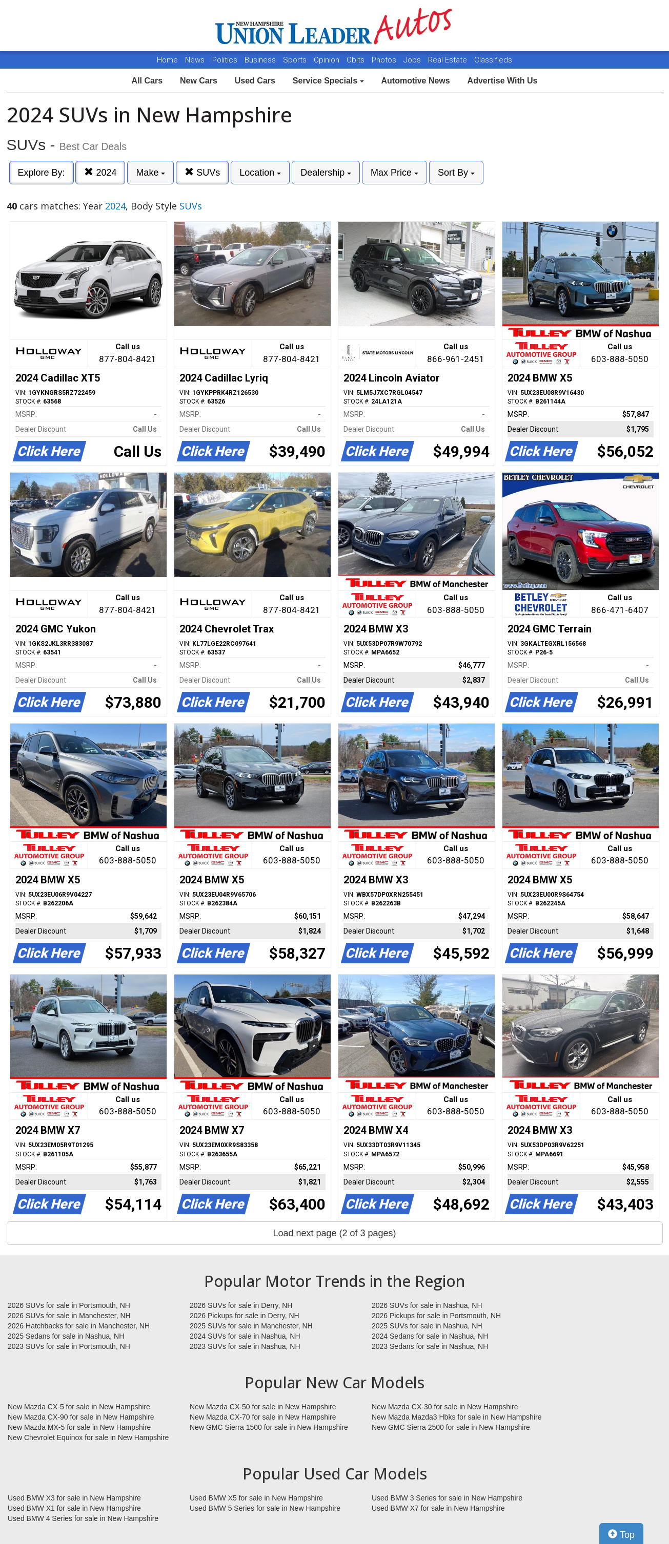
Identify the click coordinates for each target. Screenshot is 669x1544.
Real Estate (448, 60)
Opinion (327, 60)
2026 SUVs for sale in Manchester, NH (69, 1316)
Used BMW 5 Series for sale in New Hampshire (265, 1508)
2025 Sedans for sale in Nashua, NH (66, 1336)
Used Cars (255, 80)
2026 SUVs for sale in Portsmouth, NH (69, 1305)
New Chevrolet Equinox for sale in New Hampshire (88, 1437)
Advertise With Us (503, 80)
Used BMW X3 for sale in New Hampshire (74, 1498)
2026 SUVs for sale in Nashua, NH (427, 1305)
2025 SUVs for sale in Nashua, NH (427, 1326)
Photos (385, 60)
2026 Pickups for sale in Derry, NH (244, 1316)
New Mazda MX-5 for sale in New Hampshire (79, 1427)
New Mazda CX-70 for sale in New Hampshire (263, 1417)
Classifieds (493, 60)
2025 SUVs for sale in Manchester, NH (251, 1326)
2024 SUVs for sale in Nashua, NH (245, 1336)
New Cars (198, 80)
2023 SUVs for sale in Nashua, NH (245, 1346)
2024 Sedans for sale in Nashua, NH (430, 1336)
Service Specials (328, 80)
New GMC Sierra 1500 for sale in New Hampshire (269, 1427)
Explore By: (41, 172)
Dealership (325, 172)
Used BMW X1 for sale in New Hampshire (74, 1508)
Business (261, 60)
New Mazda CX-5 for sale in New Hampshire (79, 1407)
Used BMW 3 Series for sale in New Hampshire (447, 1498)
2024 (100, 172)
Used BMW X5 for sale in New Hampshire (256, 1498)
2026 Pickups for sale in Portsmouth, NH (436, 1316)
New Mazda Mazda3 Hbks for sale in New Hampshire (456, 1417)
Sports (296, 60)
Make (150, 172)
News (195, 60)
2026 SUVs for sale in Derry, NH (241, 1305)
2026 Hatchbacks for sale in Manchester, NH (79, 1326)
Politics (224, 60)
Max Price (394, 172)
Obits (357, 60)
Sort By (456, 172)
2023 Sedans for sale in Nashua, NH (430, 1346)
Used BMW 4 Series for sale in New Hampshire (83, 1518)
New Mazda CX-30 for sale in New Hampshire (445, 1407)
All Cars (147, 80)
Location (260, 172)
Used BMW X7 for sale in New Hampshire (438, 1508)
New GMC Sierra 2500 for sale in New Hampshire (451, 1427)
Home (167, 60)
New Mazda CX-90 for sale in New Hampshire (81, 1417)
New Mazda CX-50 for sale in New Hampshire (263, 1407)
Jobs (413, 60)
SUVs (202, 172)
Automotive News (415, 80)
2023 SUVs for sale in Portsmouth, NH (69, 1346)
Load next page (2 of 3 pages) (334, 1233)
